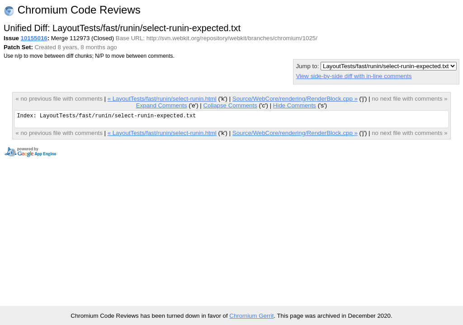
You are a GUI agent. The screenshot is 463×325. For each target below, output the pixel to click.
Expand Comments (161, 105)
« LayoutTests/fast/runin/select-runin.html (162, 98)
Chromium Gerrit (251, 315)
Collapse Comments (230, 105)
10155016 (34, 38)
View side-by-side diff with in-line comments (353, 76)
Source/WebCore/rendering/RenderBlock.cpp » (295, 98)
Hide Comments (294, 105)
